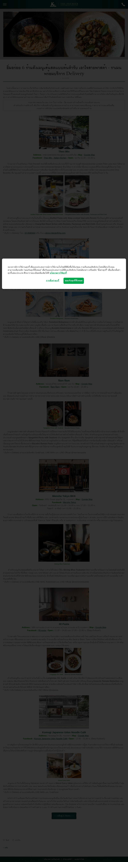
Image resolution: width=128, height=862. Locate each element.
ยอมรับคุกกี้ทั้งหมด (73, 281)
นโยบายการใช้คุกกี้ (58, 273)
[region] (64, 274)
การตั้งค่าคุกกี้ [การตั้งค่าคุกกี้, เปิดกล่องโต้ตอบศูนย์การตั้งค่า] (52, 281)
